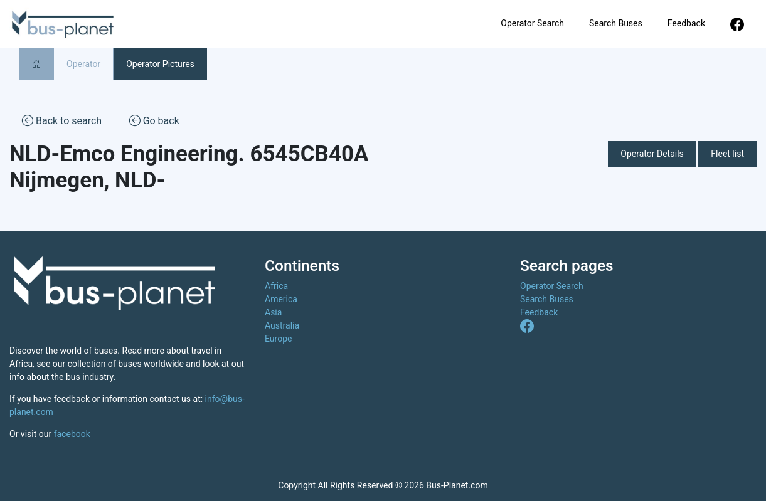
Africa (276, 286)
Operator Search (532, 23)
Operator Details (652, 154)
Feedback (686, 23)
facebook (72, 434)
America (281, 299)
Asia (273, 312)
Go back (154, 120)
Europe (278, 339)
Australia (282, 325)
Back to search (62, 120)
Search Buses (615, 23)
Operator (83, 64)
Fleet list (727, 154)
